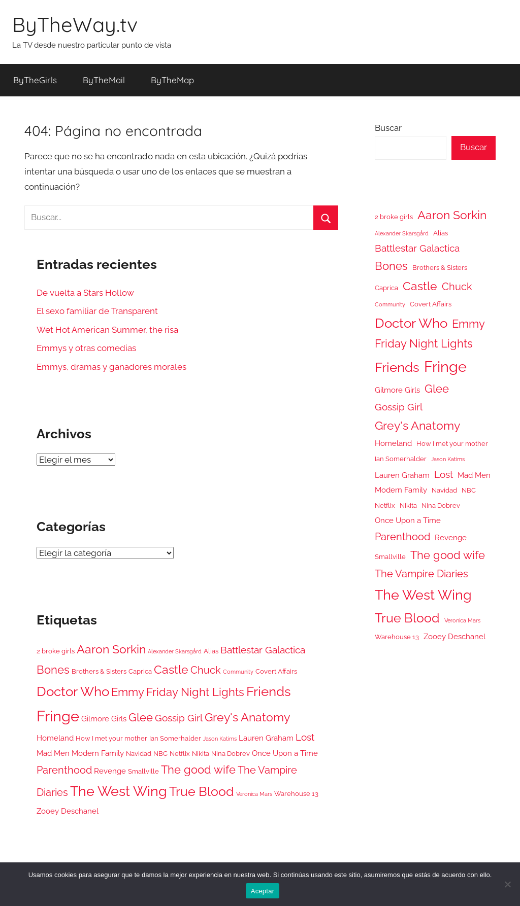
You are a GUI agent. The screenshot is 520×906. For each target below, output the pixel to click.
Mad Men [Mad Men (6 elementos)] (53, 753)
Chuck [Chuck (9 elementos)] (205, 670)
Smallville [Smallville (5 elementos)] (143, 771)
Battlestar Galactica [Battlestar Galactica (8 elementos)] (262, 649)
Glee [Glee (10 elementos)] (140, 717)
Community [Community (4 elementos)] (238, 672)
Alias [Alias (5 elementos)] (211, 651)
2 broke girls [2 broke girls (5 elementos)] (56, 651)
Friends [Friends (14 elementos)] (268, 691)
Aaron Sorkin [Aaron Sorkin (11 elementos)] (111, 649)
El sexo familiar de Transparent (97, 311)
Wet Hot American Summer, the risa (107, 330)
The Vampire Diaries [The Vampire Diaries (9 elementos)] (421, 574)
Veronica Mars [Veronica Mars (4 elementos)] (254, 794)
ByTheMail (104, 80)
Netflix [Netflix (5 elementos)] (180, 753)
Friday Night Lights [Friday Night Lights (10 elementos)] (195, 692)
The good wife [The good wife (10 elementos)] (198, 769)
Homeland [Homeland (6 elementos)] (55, 738)
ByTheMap (172, 80)
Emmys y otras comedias (86, 348)
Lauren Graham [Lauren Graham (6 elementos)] (266, 738)
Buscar (388, 128)
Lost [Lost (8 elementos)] (305, 737)
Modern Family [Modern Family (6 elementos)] (98, 753)
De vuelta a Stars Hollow (85, 293)
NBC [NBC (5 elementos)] (160, 753)
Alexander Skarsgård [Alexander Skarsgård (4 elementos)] (175, 651)
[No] (507, 884)
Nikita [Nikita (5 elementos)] (200, 753)
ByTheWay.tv (75, 24)
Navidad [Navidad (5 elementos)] (138, 753)
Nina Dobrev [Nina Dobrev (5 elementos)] (230, 753)
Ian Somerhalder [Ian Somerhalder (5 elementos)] (175, 738)
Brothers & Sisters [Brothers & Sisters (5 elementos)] (99, 671)
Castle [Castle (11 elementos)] (171, 669)
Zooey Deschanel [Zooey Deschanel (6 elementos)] (68, 811)
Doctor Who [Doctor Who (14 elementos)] (73, 691)
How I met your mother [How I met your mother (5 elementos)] (111, 738)
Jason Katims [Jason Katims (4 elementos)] (220, 739)
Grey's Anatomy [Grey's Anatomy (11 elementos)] (247, 717)
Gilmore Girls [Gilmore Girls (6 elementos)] (103, 718)
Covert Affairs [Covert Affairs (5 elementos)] (276, 671)
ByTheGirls (35, 80)
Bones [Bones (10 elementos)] (53, 670)
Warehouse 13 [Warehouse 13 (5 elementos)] (296, 793)
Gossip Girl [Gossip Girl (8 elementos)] (179, 717)
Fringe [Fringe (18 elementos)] (58, 716)
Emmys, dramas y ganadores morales (111, 367)
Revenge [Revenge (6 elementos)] (110, 771)
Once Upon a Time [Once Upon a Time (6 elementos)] (285, 753)
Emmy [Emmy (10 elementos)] (127, 692)
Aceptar (263, 891)
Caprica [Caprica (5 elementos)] (140, 671)
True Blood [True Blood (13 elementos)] (201, 791)
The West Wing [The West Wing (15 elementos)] (118, 791)
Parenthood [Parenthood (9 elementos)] (64, 770)
